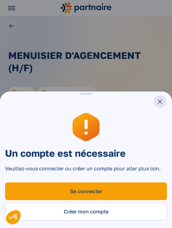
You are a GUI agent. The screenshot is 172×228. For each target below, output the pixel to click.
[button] (13, 217)
